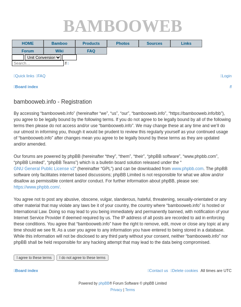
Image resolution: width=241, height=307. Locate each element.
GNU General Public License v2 (44, 168)
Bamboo (59, 43)
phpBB (104, 283)
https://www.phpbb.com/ (36, 187)
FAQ (91, 51)
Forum (28, 51)
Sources (154, 43)
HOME (28, 43)
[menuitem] (40, 76)
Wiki (59, 51)
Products (91, 43)
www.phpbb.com (188, 168)
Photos (122, 43)
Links (186, 43)
